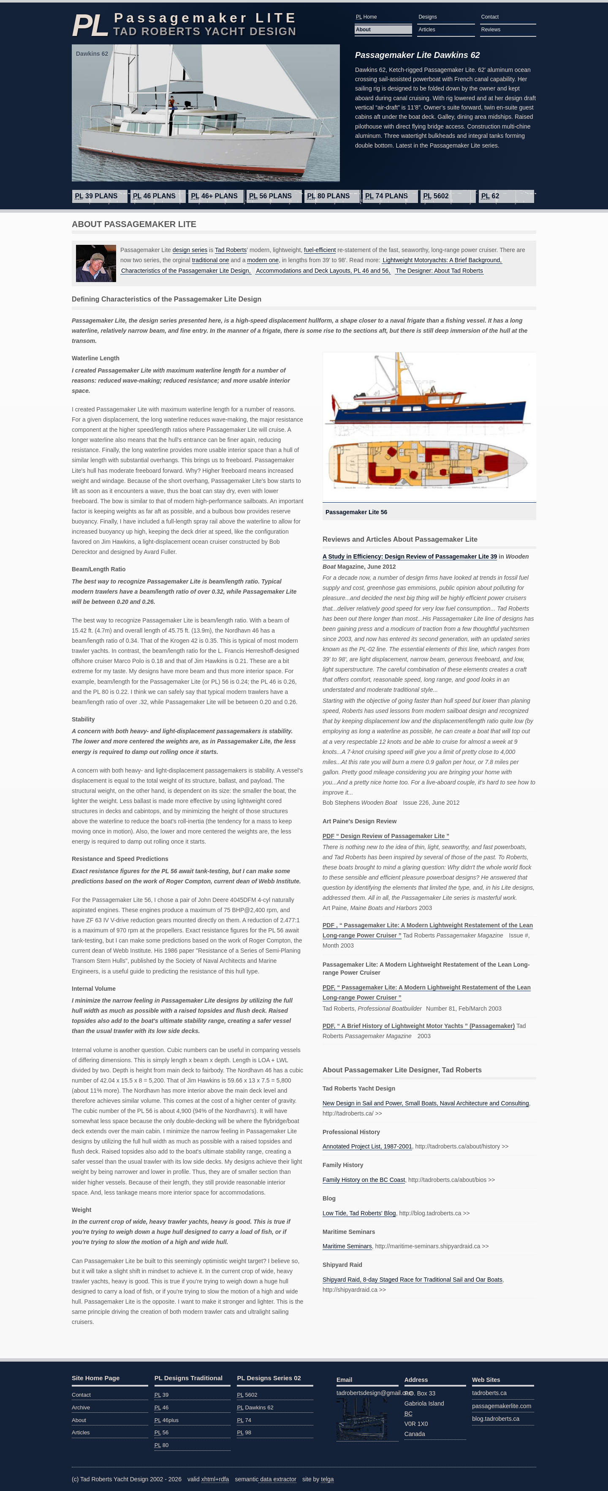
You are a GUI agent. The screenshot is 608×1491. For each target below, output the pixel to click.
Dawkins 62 (255, 1407)
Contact (490, 17)
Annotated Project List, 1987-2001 (367, 1146)
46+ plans (214, 196)
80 (162, 1445)
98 (244, 1432)
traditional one (210, 260)
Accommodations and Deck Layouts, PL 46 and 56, (323, 270)
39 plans (96, 196)
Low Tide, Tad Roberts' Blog (359, 1213)
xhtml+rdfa (215, 1479)
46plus (167, 1420)
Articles (426, 30)
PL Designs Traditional (189, 1377)
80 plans (328, 196)
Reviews (490, 30)
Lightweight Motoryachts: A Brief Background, (442, 260)
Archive (81, 1407)
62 (490, 196)
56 (162, 1432)
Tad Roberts (231, 250)
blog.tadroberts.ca (495, 1418)
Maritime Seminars (347, 1246)
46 (162, 1407)
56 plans (270, 196)
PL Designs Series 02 (269, 1377)
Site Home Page (95, 1377)
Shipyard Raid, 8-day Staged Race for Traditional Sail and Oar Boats (412, 1279)
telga (327, 1479)
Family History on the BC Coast (364, 1179)
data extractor (277, 1479)
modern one (263, 260)
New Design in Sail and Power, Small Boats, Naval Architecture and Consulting (426, 1103)
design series (190, 250)
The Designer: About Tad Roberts (439, 270)
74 (244, 1420)
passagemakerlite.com (501, 1406)
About (363, 30)
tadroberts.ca (489, 1393)
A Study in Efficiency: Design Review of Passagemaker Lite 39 (410, 556)
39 (162, 1395)
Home (366, 17)
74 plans (386, 196)
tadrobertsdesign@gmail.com (368, 1415)
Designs (427, 17)
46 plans (154, 196)
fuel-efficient (320, 250)
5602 (435, 196)
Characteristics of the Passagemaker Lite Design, (186, 270)
